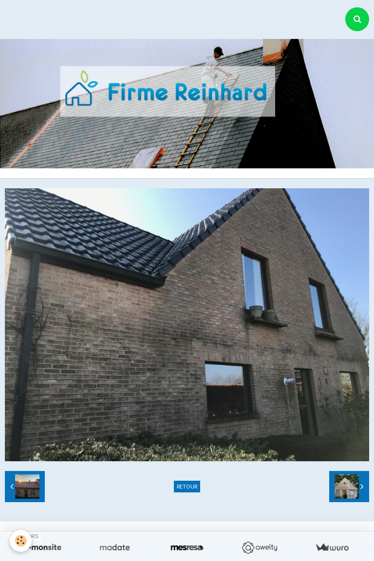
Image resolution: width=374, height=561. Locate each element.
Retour (187, 486)
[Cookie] (21, 541)
